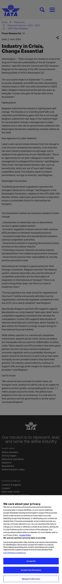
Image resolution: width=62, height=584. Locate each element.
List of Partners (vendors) (14, 555)
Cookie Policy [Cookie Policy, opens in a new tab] (25, 537)
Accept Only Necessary (31, 572)
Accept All (30, 563)
